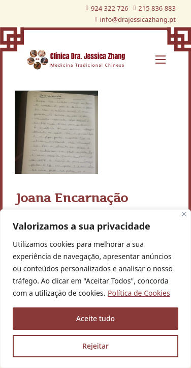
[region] (95, 288)
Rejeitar (95, 346)
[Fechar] (184, 214)
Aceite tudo (95, 318)
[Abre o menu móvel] (160, 59)
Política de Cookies (139, 293)
